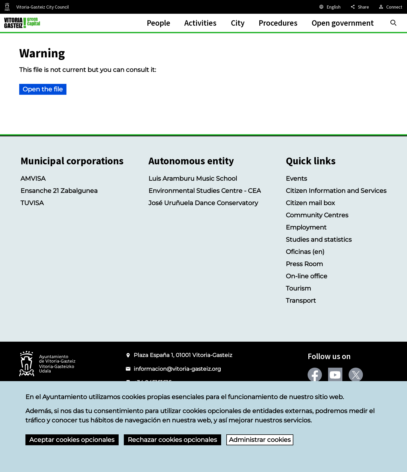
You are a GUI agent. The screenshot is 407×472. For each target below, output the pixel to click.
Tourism (298, 288)
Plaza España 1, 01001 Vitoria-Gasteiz (183, 355)
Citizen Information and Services (336, 190)
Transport (301, 300)
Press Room (304, 264)
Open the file (43, 89)
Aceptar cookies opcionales (71, 439)
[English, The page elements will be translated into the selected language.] (329, 6)
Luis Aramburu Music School (192, 178)
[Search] (393, 23)
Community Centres (317, 215)
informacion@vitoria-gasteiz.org (177, 369)
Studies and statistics (319, 239)
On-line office (306, 276)
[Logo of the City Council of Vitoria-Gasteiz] (47, 364)
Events (296, 178)
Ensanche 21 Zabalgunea (59, 190)
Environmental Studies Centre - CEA (204, 190)
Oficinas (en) (305, 251)
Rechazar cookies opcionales (172, 439)
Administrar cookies (260, 439)
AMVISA (33, 178)
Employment (306, 227)
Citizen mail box (310, 203)
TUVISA (32, 203)
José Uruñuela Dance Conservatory (203, 203)
